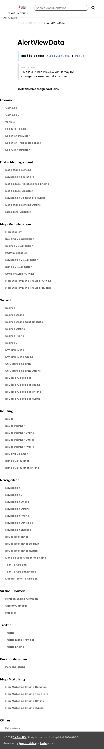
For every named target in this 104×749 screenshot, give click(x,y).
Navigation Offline (17, 508)
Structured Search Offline (23, 370)
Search (10, 307)
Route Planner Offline (20, 439)
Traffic (9, 632)
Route (9, 418)
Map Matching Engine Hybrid (24, 707)
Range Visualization (18, 266)
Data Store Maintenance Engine (27, 183)
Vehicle (10, 121)
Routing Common (16, 453)
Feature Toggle (16, 128)
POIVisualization (16, 252)
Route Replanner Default (22, 543)
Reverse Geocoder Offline (23, 391)
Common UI (12, 114)
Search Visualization (19, 245)
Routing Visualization (19, 238)
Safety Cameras (16, 605)
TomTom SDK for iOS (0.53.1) (16, 13)
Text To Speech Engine (20, 571)
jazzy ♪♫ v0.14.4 (27, 743)
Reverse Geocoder (18, 377)
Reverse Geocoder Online (23, 384)
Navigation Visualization (21, 259)
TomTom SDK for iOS (30, 23)
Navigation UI (14, 494)
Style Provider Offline (19, 273)
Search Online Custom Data (24, 321)
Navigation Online (17, 501)
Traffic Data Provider (19, 639)
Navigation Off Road (19, 522)
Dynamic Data (14, 349)
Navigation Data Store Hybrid (25, 197)
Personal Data (15, 666)
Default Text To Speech (21, 578)
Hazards (10, 612)
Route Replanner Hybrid (21, 550)
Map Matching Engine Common (26, 687)
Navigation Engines (18, 529)
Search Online (14, 314)
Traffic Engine (14, 646)
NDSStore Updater (18, 211)
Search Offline (15, 328)
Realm (43, 743)
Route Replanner (16, 536)
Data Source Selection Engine (25, 557)
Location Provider (17, 135)
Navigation (12, 487)
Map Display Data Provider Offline (28, 280)
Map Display (13, 231)
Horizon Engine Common (21, 598)
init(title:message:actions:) (41, 89)
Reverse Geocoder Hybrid (23, 398)
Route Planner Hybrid (19, 446)
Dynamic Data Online (19, 356)
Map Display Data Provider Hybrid (28, 287)
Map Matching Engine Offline (24, 700)
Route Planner (15, 425)
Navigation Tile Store (19, 176)
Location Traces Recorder (23, 142)
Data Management (18, 169)
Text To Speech (16, 564)
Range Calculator (17, 460)
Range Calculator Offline (22, 467)
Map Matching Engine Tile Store (26, 694)
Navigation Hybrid (17, 515)
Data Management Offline (23, 204)
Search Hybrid (14, 335)
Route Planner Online (19, 432)
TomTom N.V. (19, 737)
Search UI (11, 342)
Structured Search (18, 363)
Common (11, 107)
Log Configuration (17, 149)
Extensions (12, 728)
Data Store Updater (19, 190)
